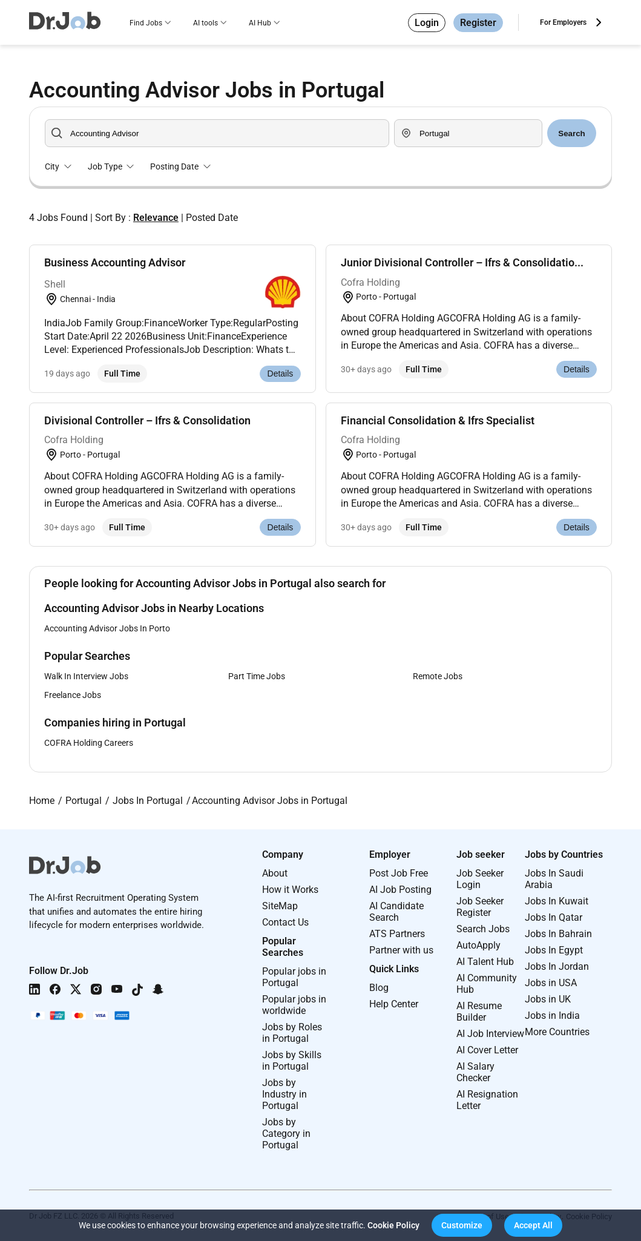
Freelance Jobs (72, 695)
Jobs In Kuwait (556, 901)
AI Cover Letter (487, 1050)
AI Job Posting (400, 889)
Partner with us (401, 950)
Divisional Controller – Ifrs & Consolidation (147, 420)
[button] (462, 1225)
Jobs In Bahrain (558, 934)
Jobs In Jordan (557, 966)
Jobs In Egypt (554, 950)
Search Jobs (483, 929)
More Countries (557, 1032)
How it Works (290, 889)
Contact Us (285, 922)
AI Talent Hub (485, 961)
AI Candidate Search (396, 911)
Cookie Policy (393, 1225)
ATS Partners (397, 934)
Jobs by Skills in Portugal (291, 1060)
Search (571, 133)
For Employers (563, 22)
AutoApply (478, 945)
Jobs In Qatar (553, 917)
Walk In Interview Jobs (86, 676)
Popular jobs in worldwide (294, 1004)
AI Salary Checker (475, 1072)
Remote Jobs (437, 676)
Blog (379, 987)
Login (427, 22)
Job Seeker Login (480, 878)
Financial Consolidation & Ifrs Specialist (437, 420)
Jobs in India (552, 1015)
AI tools (205, 23)
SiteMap (280, 906)
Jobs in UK (548, 999)
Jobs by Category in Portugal (286, 1133)
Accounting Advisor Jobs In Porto (107, 628)
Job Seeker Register (480, 906)
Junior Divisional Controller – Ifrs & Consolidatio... (462, 262)
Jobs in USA (551, 983)
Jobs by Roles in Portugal (292, 1032)
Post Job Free (398, 873)
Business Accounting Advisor (114, 262)
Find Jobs (146, 23)
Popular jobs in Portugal (294, 977)
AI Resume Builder (479, 1011)
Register (478, 22)
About (275, 873)
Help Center (393, 1004)
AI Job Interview (490, 1033)
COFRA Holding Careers (88, 743)
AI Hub (260, 23)
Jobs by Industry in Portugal (284, 1094)
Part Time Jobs (256, 676)
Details (281, 373)
